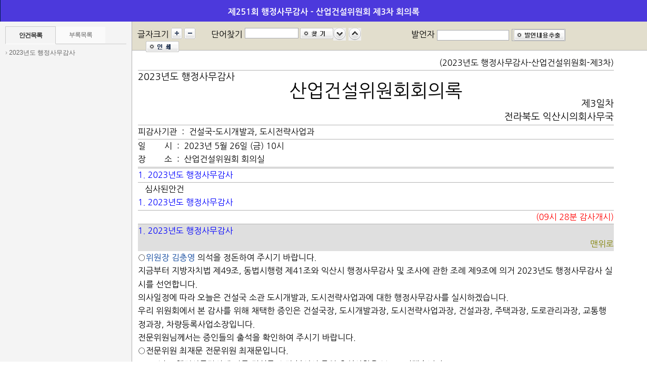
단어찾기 (227, 34)
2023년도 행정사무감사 (42, 52)
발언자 (423, 34)
